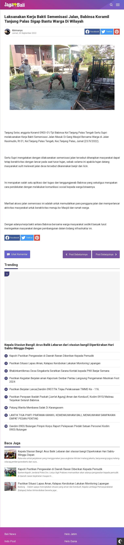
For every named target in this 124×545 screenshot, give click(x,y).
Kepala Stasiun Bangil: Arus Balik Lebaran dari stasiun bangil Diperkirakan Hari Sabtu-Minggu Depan (59, 346)
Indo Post (10, 541)
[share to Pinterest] (117, 32)
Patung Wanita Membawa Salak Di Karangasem (36, 407)
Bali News (10, 534)
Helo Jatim (70, 534)
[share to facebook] (92, 32)
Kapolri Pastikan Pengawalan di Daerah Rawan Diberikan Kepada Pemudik (51, 355)
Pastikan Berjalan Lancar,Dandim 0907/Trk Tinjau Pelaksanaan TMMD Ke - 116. (54, 389)
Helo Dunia (70, 541)
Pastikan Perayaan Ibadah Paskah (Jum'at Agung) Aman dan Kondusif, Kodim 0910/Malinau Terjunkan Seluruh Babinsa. (61, 398)
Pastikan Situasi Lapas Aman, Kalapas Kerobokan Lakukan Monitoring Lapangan (54, 363)
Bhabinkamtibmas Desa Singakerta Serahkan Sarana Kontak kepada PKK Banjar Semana (59, 370)
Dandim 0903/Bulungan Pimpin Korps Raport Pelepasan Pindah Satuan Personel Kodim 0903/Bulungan (59, 428)
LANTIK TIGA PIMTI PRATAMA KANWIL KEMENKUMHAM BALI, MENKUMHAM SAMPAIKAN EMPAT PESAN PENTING (62, 417)
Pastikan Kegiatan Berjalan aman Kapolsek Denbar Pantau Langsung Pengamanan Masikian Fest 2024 (64, 380)
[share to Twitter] (106, 32)
